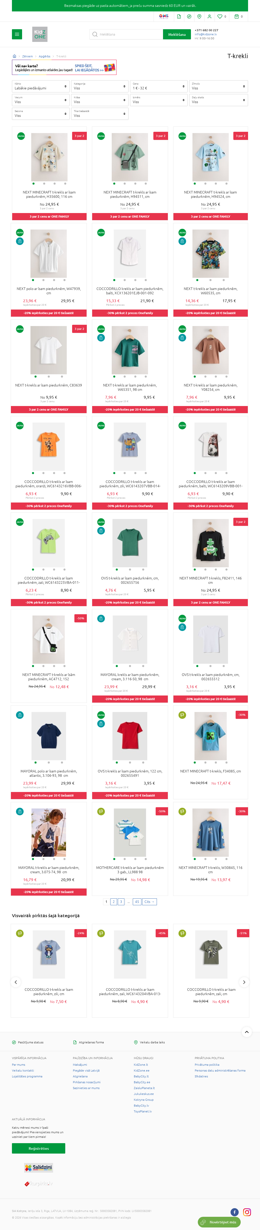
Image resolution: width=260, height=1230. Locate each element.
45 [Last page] (137, 902)
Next (244, 982)
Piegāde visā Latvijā (86, 1070)
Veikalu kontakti (23, 1070)
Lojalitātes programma (27, 1076)
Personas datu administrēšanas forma (220, 1070)
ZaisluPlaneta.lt (144, 1088)
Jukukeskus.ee (144, 1094)
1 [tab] (33, 184)
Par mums (18, 1064)
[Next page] (149, 901)
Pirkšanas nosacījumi (87, 1082)
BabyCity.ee (142, 1082)
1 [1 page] (106, 902)
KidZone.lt (141, 1064)
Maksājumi (80, 1064)
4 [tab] (65, 184)
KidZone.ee (142, 1070)
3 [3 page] (121, 902)
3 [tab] (55, 184)
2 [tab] (44, 184)
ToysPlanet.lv (143, 1111)
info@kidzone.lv (206, 34)
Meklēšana (177, 34)
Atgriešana (80, 1076)
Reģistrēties (39, 1148)
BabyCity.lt (141, 1076)
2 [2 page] (114, 902)
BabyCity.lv (141, 1105)
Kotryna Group (144, 1100)
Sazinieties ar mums (86, 1088)
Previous (16, 982)
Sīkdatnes (201, 1076)
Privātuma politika (207, 1064)
